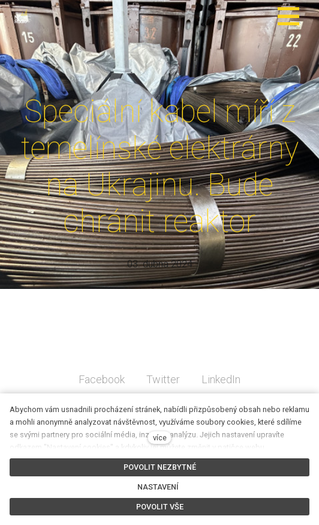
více (160, 437)
